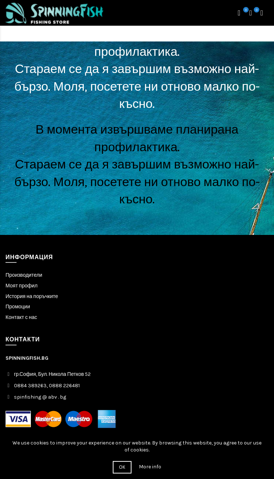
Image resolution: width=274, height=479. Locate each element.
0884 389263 (30, 385)
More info (150, 467)
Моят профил (21, 286)
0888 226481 (64, 385)
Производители (24, 275)
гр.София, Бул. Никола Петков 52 (52, 374)
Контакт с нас (21, 317)
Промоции (18, 307)
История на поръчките (32, 296)
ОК (122, 467)
